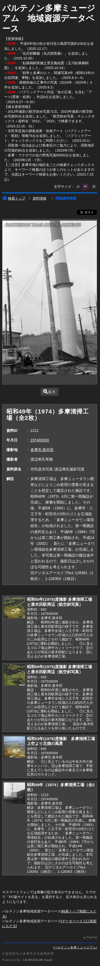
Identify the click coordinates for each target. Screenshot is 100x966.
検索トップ (13, 198)
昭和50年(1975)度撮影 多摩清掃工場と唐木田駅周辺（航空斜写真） (59, 602)
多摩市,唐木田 (42, 450)
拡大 (49, 391)
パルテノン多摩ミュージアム (75, 947)
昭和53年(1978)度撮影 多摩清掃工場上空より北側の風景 (61, 741)
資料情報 (39, 198)
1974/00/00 (39, 440)
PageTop (91, 937)
